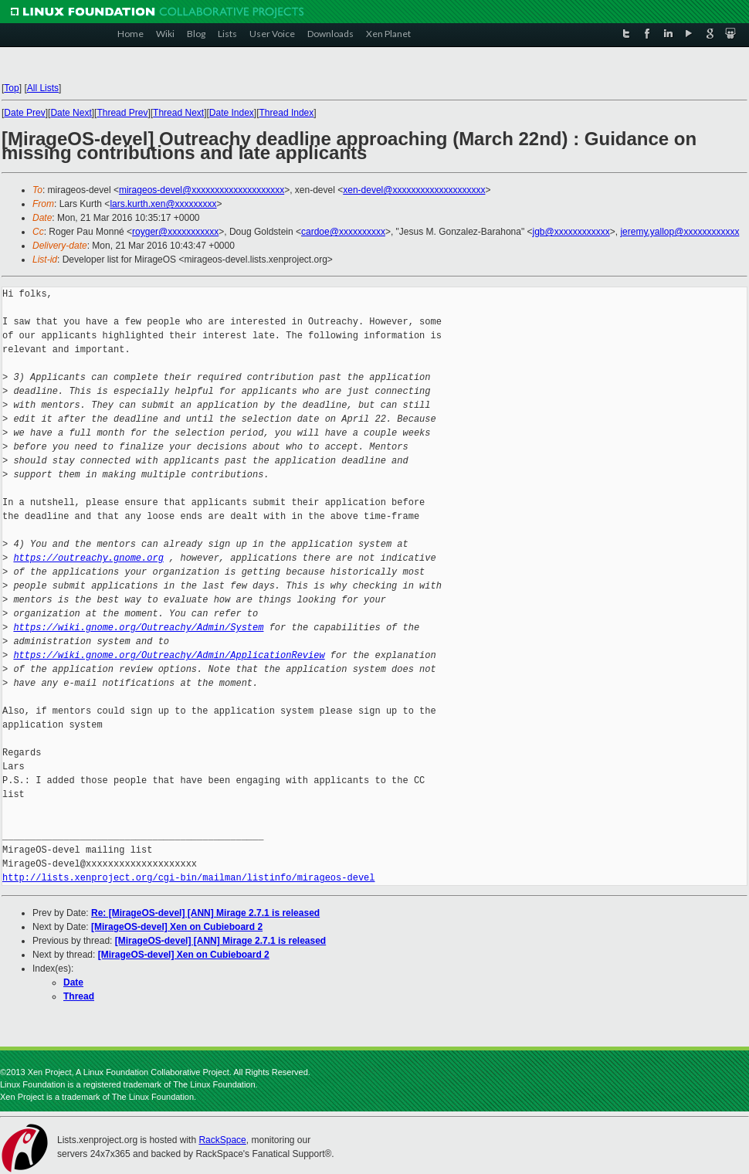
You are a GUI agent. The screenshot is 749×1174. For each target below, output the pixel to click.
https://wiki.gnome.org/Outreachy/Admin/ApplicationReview (168, 655)
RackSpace (222, 1140)
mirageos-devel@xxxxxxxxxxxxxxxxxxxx (201, 190)
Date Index (231, 112)
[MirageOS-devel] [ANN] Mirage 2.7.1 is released (220, 940)
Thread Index (286, 112)
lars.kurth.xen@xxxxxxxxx (163, 203)
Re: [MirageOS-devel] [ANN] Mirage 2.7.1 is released (205, 913)
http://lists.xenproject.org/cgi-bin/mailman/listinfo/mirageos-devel (188, 877)
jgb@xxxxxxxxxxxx (571, 231)
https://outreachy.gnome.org (88, 558)
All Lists (43, 88)
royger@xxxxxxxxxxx (175, 231)
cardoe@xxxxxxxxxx (343, 231)
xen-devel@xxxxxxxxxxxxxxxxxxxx (414, 190)
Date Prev (24, 112)
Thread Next (178, 112)
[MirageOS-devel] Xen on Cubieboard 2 (177, 926)
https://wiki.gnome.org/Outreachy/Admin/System (138, 627)
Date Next (70, 112)
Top (11, 88)
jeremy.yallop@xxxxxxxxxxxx (679, 231)
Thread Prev (122, 112)
